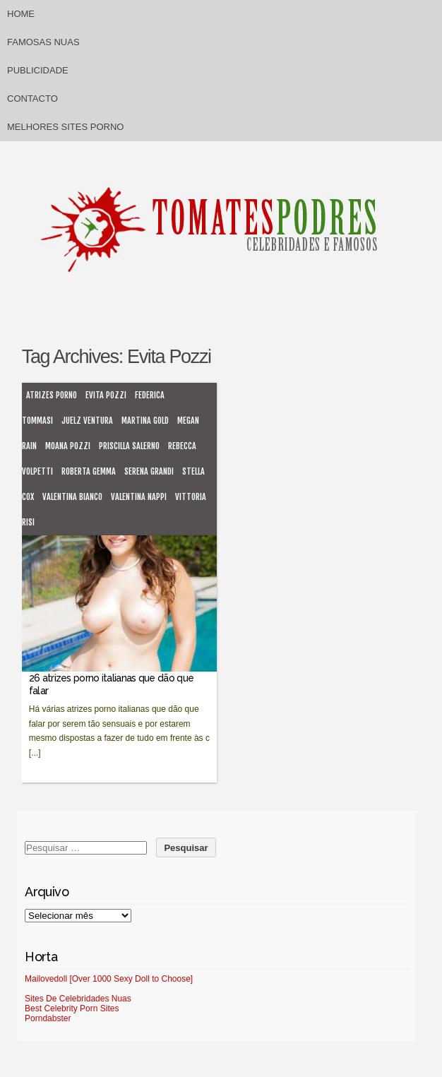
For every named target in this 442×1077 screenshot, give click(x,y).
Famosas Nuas (43, 42)
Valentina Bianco (72, 497)
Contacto (32, 98)
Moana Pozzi (67, 446)
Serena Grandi (149, 471)
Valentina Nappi (139, 497)
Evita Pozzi (105, 395)
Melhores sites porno (65, 126)
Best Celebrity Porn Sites (72, 1008)
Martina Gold (145, 420)
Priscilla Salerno (129, 446)
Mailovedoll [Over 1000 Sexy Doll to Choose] (109, 979)
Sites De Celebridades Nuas (78, 999)
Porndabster (48, 1018)
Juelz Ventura (87, 420)
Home (21, 13)
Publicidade (37, 70)
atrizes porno (51, 395)
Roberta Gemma (88, 471)
